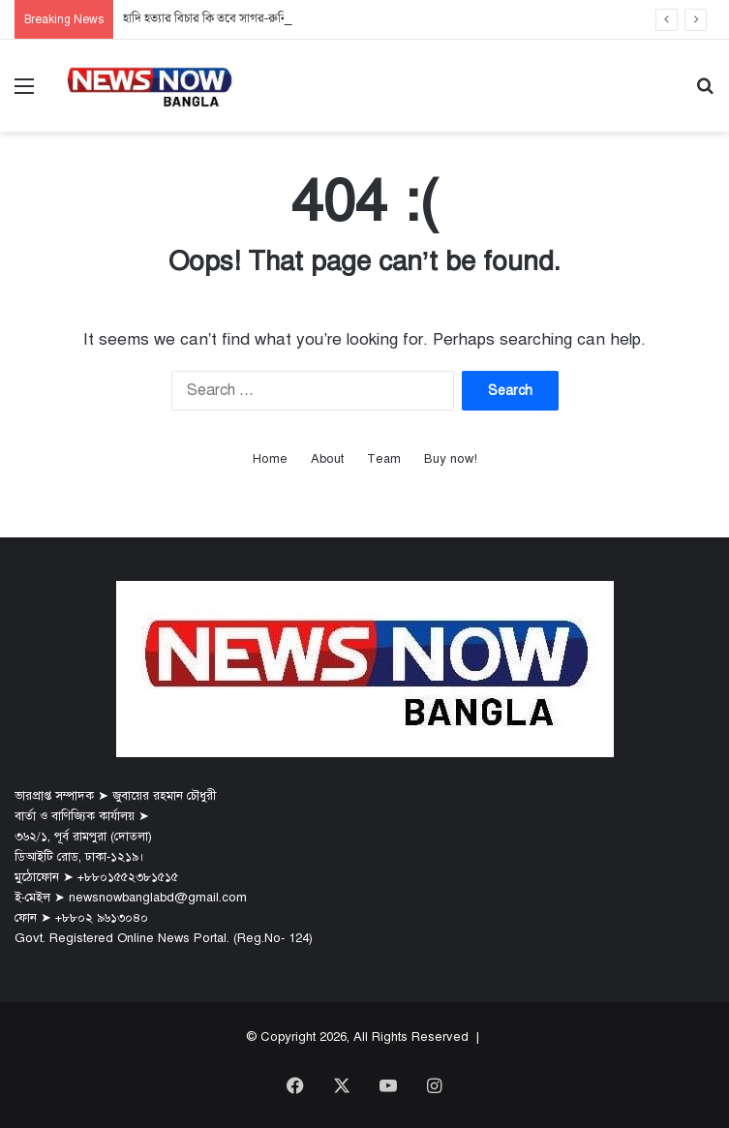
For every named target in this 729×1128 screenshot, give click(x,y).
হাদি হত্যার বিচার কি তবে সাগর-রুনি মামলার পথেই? (240, 19)
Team (384, 459)
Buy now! (450, 459)
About (327, 459)
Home (270, 459)
